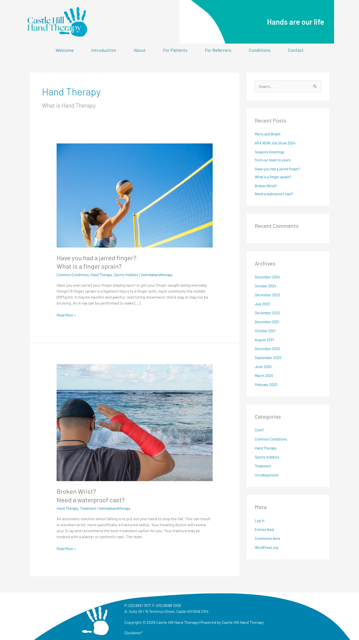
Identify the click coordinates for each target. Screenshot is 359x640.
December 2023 (268, 295)
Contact (296, 50)
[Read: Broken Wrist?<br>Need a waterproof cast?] (135, 422)
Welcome (65, 50)
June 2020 (264, 367)
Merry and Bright (269, 134)
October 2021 (266, 331)
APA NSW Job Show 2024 (277, 143)
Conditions (259, 50)
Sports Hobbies (132, 274)
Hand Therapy (106, 274)
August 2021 (265, 340)
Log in (260, 520)
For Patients (175, 50)
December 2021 (268, 322)
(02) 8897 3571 (140, 605)
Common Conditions (74, 274)
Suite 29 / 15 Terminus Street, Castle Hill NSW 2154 (172, 611)
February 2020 (267, 385)
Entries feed (265, 529)
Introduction (103, 50)
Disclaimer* (134, 632)
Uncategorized (267, 475)
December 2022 (269, 313)
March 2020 (265, 376)
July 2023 (263, 304)
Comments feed (269, 538)
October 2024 (267, 286)
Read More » (67, 314)
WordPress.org (268, 547)
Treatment (91, 508)
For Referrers (218, 50)
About (140, 50)
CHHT (260, 430)
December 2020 (269, 349)
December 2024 (269, 277)
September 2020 (269, 358)
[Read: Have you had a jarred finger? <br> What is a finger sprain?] (135, 194)
